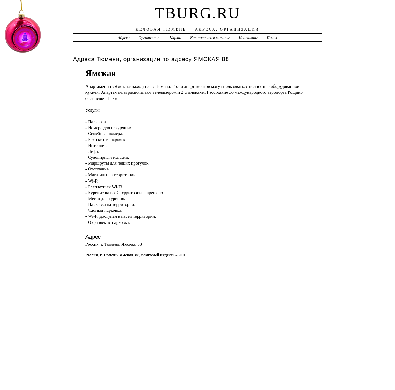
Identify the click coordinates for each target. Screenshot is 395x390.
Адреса (124, 37)
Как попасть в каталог (210, 37)
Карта (175, 37)
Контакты (248, 37)
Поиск (272, 37)
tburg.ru (197, 13)
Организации (149, 37)
